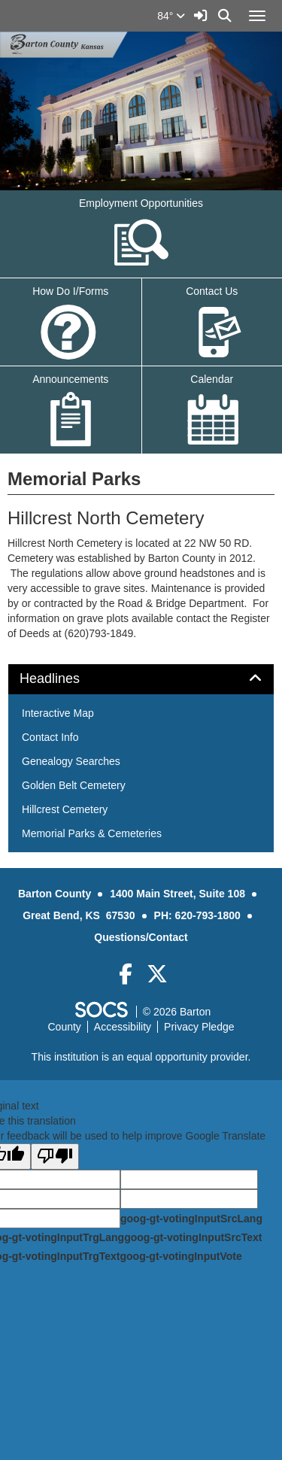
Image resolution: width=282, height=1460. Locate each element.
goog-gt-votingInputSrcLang (191, 1219)
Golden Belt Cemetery (74, 785)
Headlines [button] (67, 679)
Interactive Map (58, 713)
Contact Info (50, 737)
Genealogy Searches (71, 761)
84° (171, 16)
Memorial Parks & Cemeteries (92, 833)
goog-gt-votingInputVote (180, 1256)
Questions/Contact (140, 937)
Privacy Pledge (199, 1027)
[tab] (141, 679)
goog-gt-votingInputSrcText (193, 1237)
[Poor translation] (55, 1156)
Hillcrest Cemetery (65, 809)
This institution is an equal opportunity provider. (141, 1057)
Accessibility (122, 1027)
